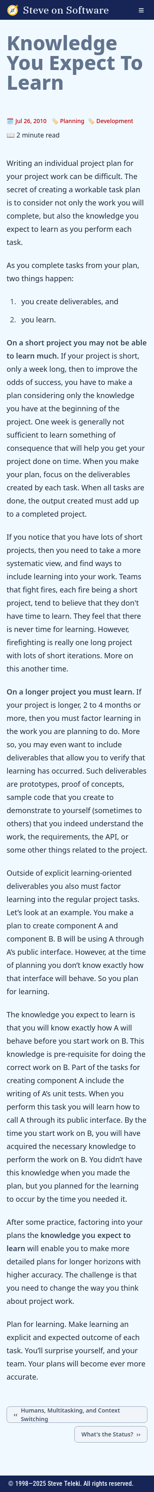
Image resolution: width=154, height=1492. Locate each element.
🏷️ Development (110, 121)
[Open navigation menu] (146, 9)
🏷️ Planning (67, 121)
